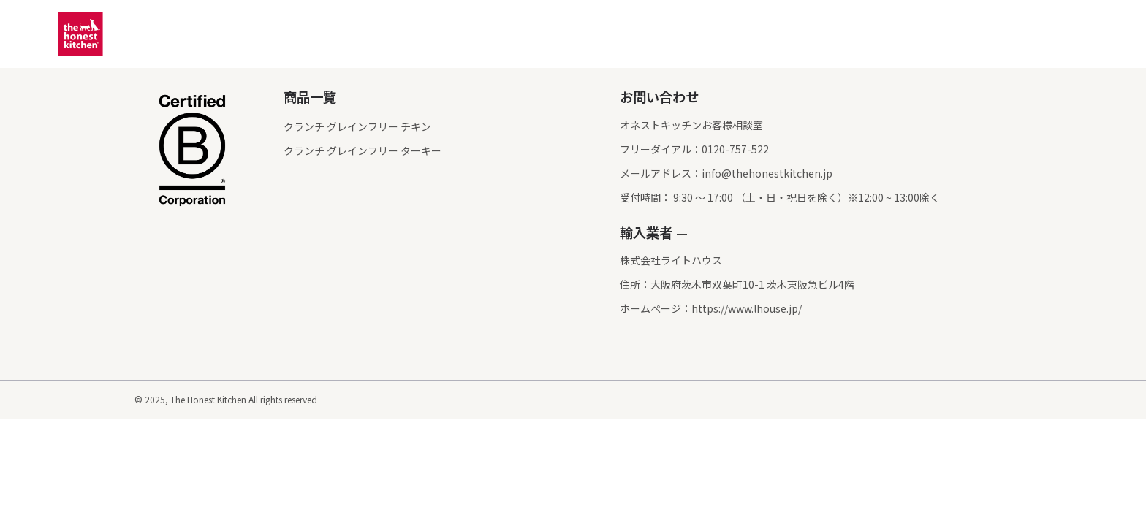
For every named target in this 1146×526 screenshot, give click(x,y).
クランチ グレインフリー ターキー (309, 150)
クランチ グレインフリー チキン (304, 126)
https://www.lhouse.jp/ (746, 309)
